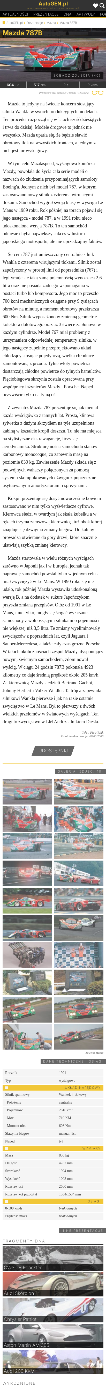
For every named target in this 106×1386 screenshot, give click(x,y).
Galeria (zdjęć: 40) (80, 771)
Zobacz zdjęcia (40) (77, 75)
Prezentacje (45, 14)
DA (67, 14)
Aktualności (15, 14)
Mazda (51, 23)
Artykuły (86, 14)
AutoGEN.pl (14, 23)
